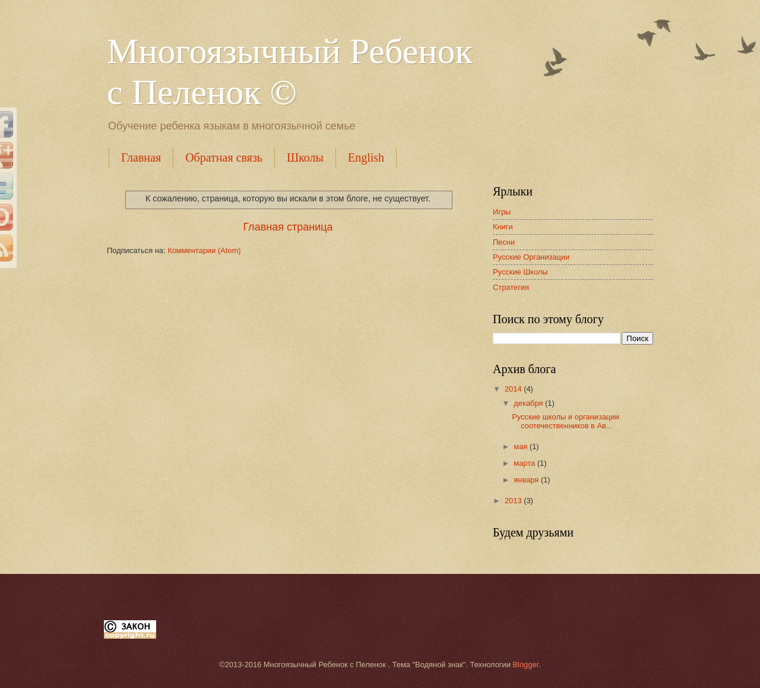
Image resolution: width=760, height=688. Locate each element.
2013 (514, 500)
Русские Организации (531, 257)
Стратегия (511, 287)
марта (525, 463)
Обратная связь (223, 157)
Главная (141, 157)
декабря (529, 403)
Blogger (526, 664)
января (527, 479)
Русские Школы (520, 271)
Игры (502, 211)
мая (522, 446)
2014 (514, 388)
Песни (504, 242)
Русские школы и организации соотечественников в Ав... (565, 421)
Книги (503, 226)
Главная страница (287, 227)
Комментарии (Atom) (203, 250)
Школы (305, 157)
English (366, 157)
